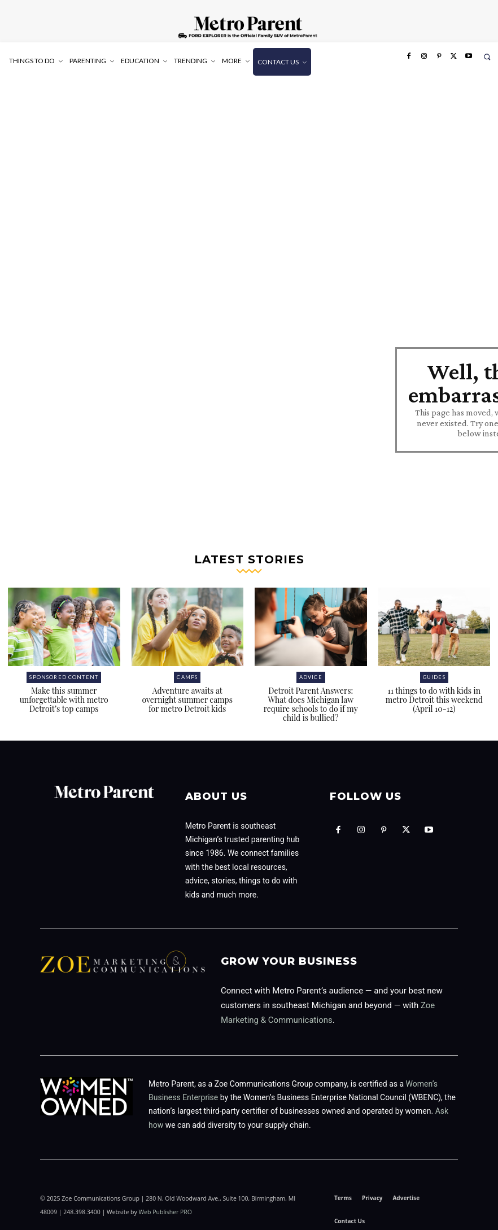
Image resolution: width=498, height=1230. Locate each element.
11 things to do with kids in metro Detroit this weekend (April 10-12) (434, 696)
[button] (487, 57)
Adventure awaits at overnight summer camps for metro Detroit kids (187, 696)
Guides (434, 674)
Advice (310, 674)
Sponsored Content (64, 674)
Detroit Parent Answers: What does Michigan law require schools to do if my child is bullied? (311, 701)
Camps (187, 674)
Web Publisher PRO (165, 1209)
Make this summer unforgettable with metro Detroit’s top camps (64, 696)
